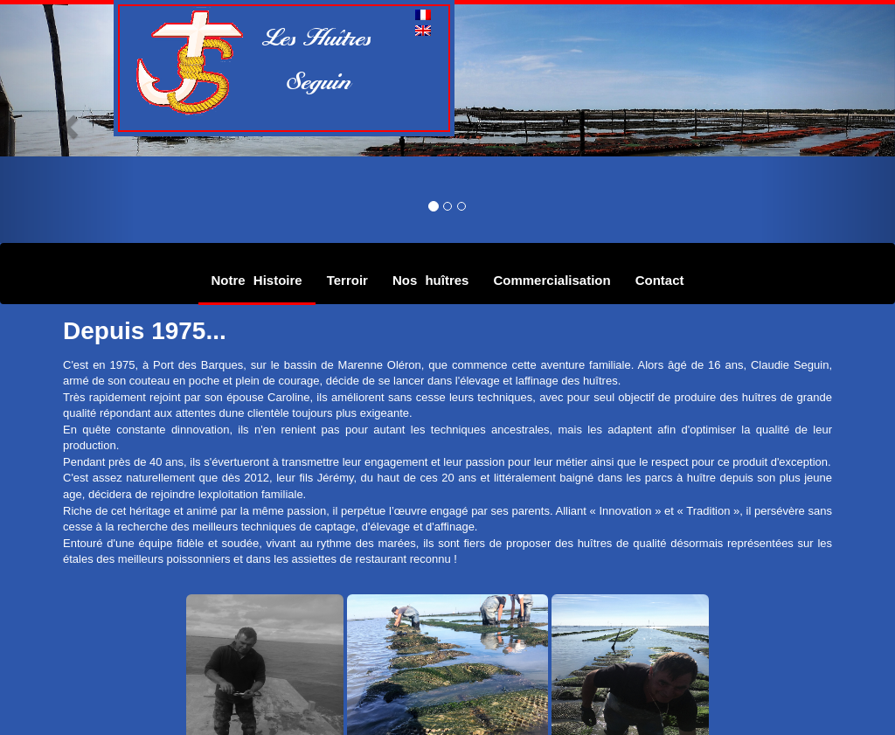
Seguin (309, 80)
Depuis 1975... (144, 330)
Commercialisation (551, 280)
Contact (659, 280)
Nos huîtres (430, 280)
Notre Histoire (257, 280)
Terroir (347, 280)
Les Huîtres (319, 37)
